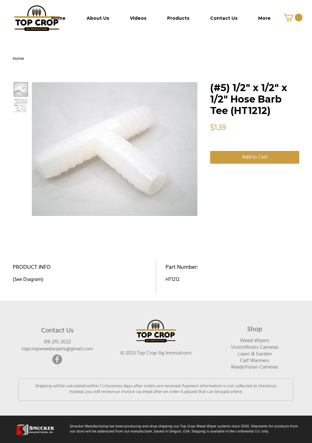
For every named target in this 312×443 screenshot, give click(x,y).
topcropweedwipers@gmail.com (57, 349)
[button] (293, 17)
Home (18, 58)
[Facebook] (57, 359)
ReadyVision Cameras (254, 367)
